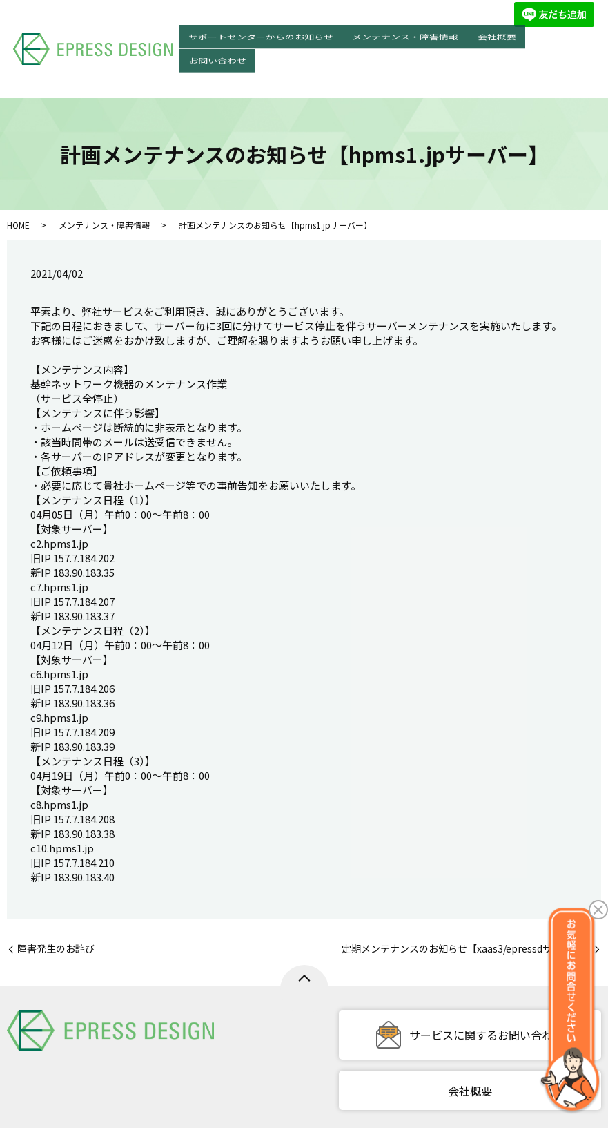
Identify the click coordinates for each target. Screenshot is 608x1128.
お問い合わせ (567, 37)
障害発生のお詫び (56, 905)
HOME (18, 182)
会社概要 (509, 37)
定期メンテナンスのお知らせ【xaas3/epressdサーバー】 (466, 905)
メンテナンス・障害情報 (427, 37)
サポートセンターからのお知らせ (291, 37)
